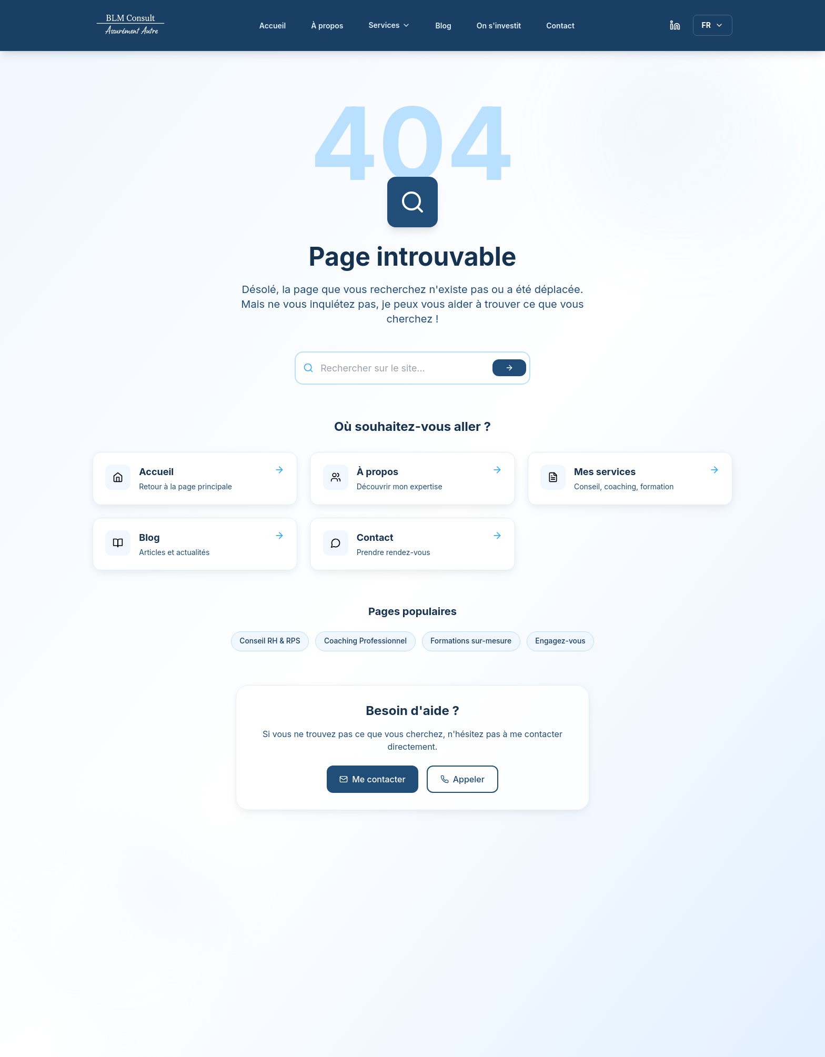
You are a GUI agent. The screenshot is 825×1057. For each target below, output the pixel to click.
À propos (327, 25)
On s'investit (499, 25)
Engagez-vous (562, 643)
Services (389, 25)
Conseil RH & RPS (268, 643)
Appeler (462, 781)
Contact (560, 25)
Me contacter (372, 781)
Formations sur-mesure (472, 643)
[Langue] (712, 25)
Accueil (272, 25)
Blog (443, 25)
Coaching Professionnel (365, 643)
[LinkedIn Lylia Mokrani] (675, 25)
